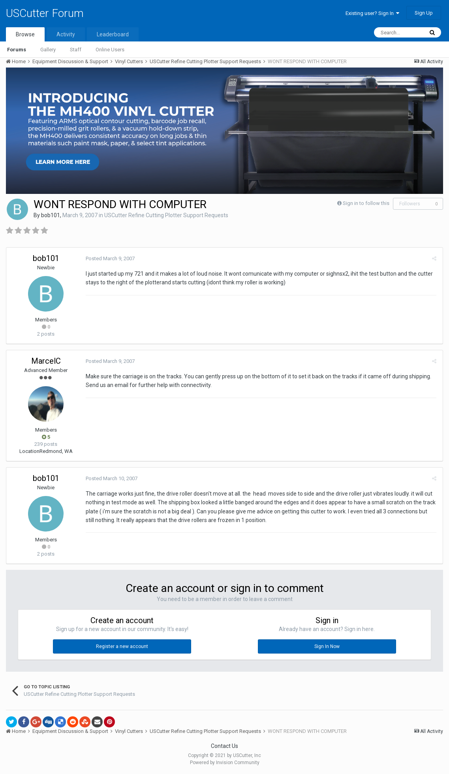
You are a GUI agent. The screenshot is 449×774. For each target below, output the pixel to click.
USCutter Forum (45, 13)
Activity (65, 34)
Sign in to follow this (366, 203)
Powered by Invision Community (224, 762)
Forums (16, 50)
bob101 (50, 215)
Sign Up (424, 13)
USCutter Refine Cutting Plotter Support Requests (166, 215)
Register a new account (122, 646)
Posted (109, 258)
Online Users (110, 50)
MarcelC (46, 361)
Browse (25, 34)
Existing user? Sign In (372, 13)
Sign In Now (327, 646)
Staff (75, 50)
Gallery (48, 50)
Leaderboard (113, 34)
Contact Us (224, 746)
